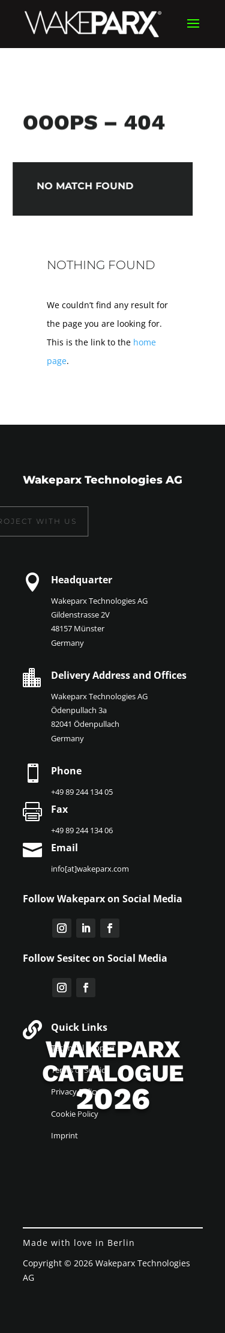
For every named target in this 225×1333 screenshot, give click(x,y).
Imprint (64, 1135)
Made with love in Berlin (79, 1242)
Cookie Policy (74, 1113)
